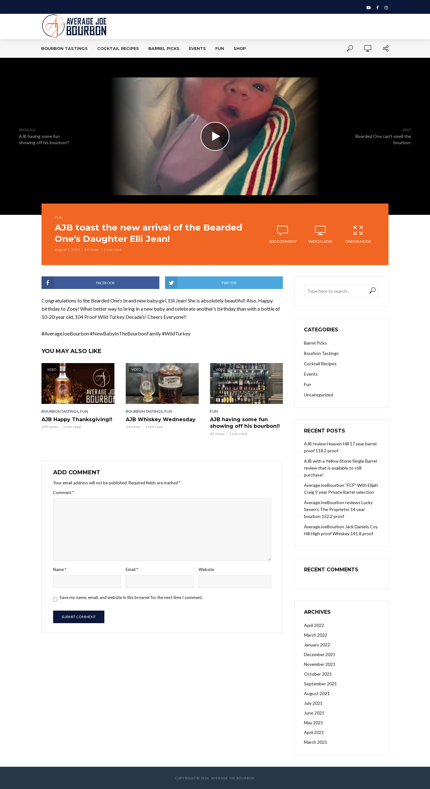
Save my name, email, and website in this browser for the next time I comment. (131, 597)
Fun (219, 48)
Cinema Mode (358, 234)
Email (132, 569)
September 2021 (320, 683)
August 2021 (317, 693)
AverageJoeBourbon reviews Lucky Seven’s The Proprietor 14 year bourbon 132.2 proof (338, 509)
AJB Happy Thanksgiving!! (76, 419)
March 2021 (315, 742)
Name (59, 569)
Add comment (283, 241)
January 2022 (317, 644)
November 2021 (319, 664)
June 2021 (314, 713)
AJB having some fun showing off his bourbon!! (245, 422)
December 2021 (319, 654)
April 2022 (314, 625)
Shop (240, 48)
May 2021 (313, 722)
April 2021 (314, 732)
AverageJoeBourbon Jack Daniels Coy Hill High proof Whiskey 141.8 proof (341, 530)
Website (206, 569)
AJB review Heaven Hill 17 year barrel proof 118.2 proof (340, 447)
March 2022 (315, 635)
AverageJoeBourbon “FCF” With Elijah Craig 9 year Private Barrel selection (341, 488)
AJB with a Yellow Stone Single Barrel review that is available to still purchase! (340, 467)
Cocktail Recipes (118, 48)
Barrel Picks (163, 48)
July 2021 (313, 703)
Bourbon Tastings (64, 48)
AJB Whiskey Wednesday (161, 419)
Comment (63, 492)
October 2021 (318, 674)
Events (197, 48)
